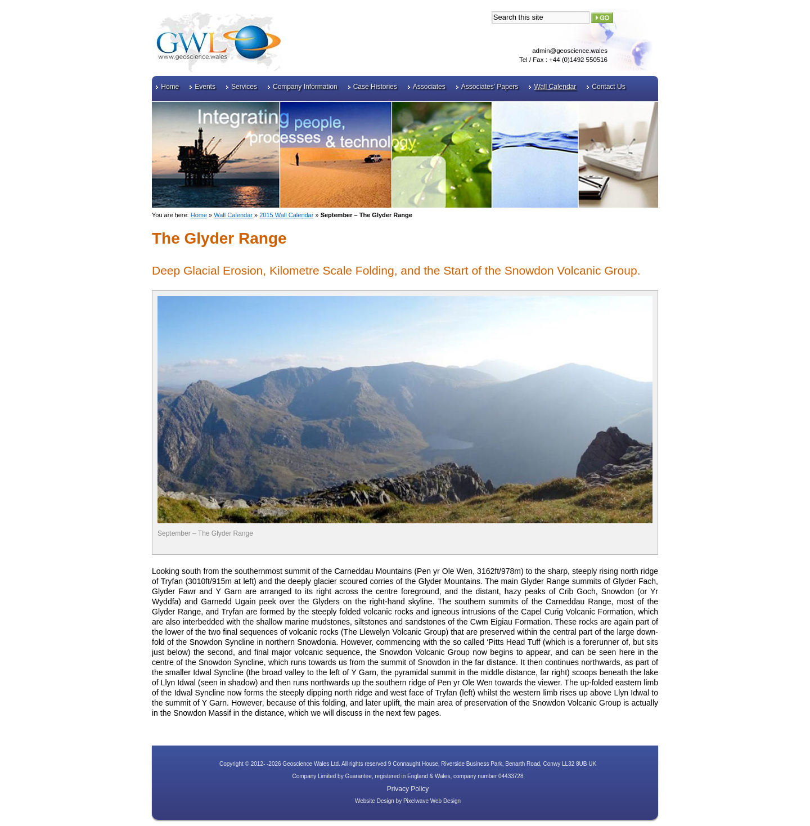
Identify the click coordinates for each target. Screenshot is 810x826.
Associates (429, 87)
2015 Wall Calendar (286, 215)
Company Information (305, 87)
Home (170, 87)
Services (244, 87)
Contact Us (608, 87)
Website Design (374, 801)
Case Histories (375, 87)
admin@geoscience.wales (570, 50)
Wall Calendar (555, 87)
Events (205, 87)
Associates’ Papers (490, 87)
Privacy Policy (408, 789)
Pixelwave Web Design (432, 801)
